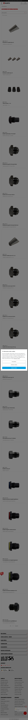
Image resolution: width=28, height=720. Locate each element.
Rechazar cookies (14, 364)
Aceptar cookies (14, 367)
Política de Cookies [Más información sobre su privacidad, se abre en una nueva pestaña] (17, 358)
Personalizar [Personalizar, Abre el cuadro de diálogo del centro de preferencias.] (14, 361)
